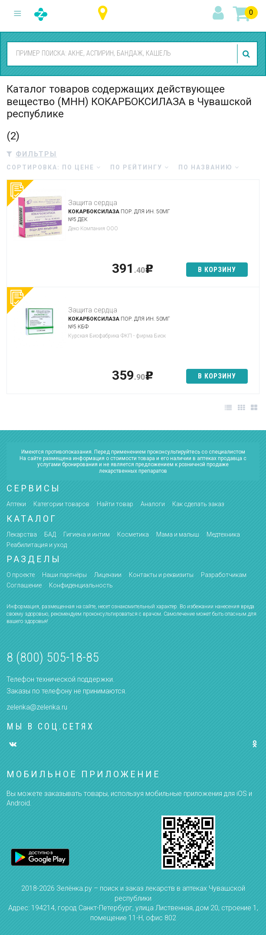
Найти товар (115, 504)
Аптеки (16, 504)
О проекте (21, 574)
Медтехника (223, 534)
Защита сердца (92, 203)
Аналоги (153, 504)
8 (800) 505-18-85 (53, 657)
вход (220, 13)
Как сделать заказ (198, 504)
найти (247, 54)
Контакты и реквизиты (161, 574)
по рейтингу (139, 167)
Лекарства (22, 534)
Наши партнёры (64, 574)
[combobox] (119, 53)
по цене (81, 167)
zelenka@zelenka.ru (37, 707)
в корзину (217, 269)
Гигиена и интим (86, 534)
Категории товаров (61, 504)
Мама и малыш (177, 534)
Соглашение (24, 585)
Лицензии (108, 574)
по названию (209, 167)
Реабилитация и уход (37, 544)
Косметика (133, 534)
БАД (50, 534)
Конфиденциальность (81, 585)
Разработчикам (223, 574)
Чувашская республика (105, 13)
